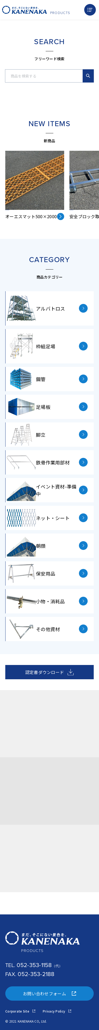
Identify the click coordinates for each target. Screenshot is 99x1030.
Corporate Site (20, 1011)
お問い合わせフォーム (49, 993)
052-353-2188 (36, 974)
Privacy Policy (57, 1011)
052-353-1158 (34, 965)
